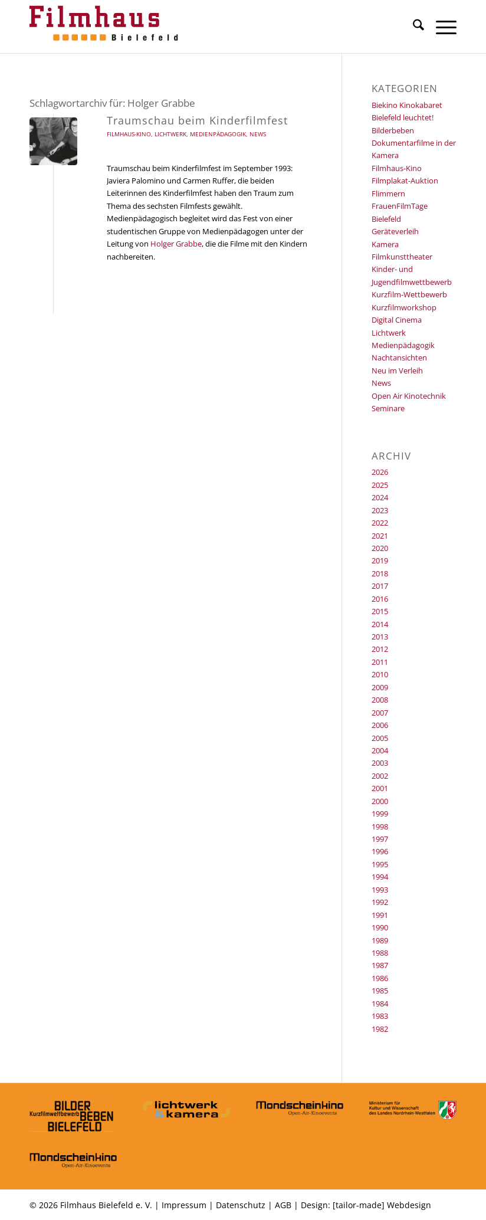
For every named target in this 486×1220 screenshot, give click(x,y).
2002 (380, 775)
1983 (380, 1016)
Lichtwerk (170, 134)
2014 (380, 624)
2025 (380, 485)
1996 (380, 851)
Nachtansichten (399, 357)
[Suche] (412, 26)
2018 (380, 573)
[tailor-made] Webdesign (382, 1205)
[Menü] (440, 26)
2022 (380, 522)
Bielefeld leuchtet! (403, 117)
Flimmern (388, 193)
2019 (380, 560)
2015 (380, 611)
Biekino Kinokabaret (407, 105)
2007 (380, 712)
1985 (380, 990)
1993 (380, 889)
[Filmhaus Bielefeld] (106, 26)
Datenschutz (240, 1205)
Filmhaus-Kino (129, 134)
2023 (380, 510)
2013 (380, 636)
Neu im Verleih (397, 370)
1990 (380, 927)
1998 (380, 826)
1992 (380, 902)
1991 (380, 915)
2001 (380, 788)
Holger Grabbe (176, 243)
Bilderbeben (393, 130)
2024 (380, 497)
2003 (380, 762)
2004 (380, 750)
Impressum (184, 1205)
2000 (380, 801)
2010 (380, 674)
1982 (380, 1029)
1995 (380, 864)
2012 (380, 649)
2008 (380, 699)
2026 (380, 472)
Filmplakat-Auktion (405, 180)
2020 (380, 548)
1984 (380, 1003)
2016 (380, 598)
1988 (380, 952)
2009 (380, 687)
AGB (283, 1205)
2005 (380, 738)
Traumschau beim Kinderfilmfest (197, 120)
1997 (380, 839)
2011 (380, 662)
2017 (380, 586)
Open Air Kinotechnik (409, 396)
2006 (380, 725)
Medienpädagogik (218, 134)
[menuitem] (412, 26)
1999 (380, 813)
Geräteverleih (395, 231)
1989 (380, 940)
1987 (380, 965)
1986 (380, 978)
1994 (380, 876)
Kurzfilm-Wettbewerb (409, 294)
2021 (380, 535)
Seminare (388, 408)
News (257, 134)
